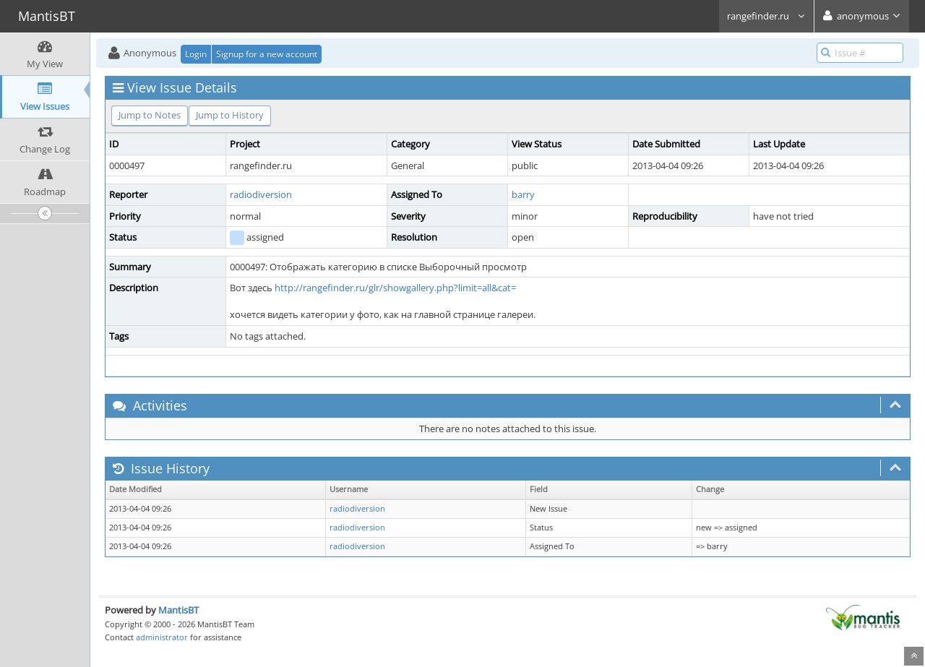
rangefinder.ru (766, 15)
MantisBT (178, 609)
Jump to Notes (150, 114)
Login (196, 54)
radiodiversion (261, 194)
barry (523, 194)
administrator (162, 637)
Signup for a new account (266, 54)
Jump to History (230, 114)
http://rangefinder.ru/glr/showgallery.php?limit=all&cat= (395, 287)
